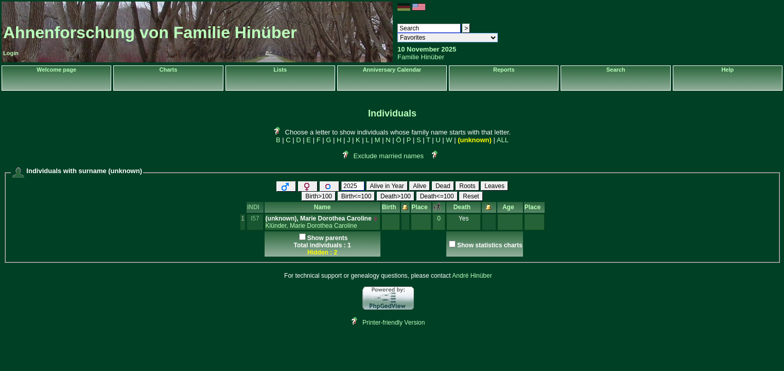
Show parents (327, 238)
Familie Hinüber (420, 57)
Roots (467, 186)
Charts (169, 69)
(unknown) (475, 140)
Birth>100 (318, 196)
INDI (255, 207)
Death (464, 207)
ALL (503, 140)
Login (11, 53)
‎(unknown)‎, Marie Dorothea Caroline (319, 218)
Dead (442, 186)
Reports (504, 69)
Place (421, 207)
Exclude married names (388, 156)
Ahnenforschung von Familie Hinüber (150, 32)
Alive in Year (387, 186)
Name (322, 207)
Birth (391, 207)
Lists (280, 69)
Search (615, 69)
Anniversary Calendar (392, 69)
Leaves (494, 186)
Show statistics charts (489, 245)
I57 (255, 218)
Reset (471, 196)
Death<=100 (437, 196)
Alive (419, 186)
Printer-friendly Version (393, 322)
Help (727, 69)
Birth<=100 (356, 196)
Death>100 (395, 196)
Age (509, 207)
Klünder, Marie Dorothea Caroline (311, 225)
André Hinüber (472, 275)
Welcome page (56, 69)
